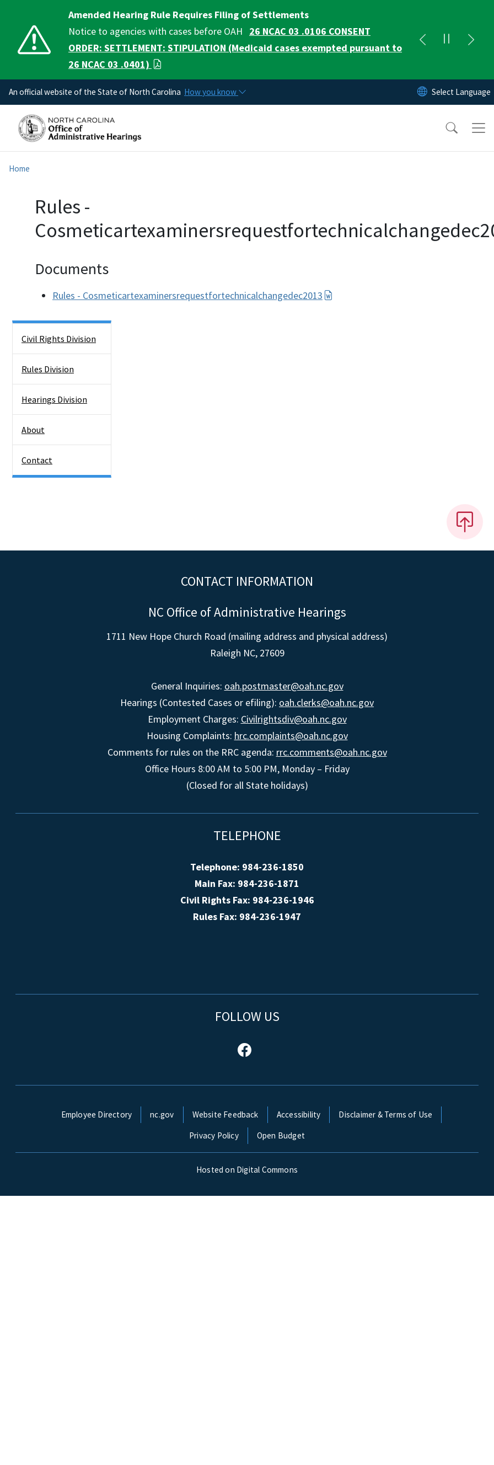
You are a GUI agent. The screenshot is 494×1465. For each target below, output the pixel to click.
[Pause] (446, 39)
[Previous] (422, 39)
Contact (37, 460)
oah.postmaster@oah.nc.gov (283, 686)
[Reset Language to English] (422, 92)
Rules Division (48, 369)
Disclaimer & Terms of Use (385, 1114)
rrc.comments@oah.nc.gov (331, 752)
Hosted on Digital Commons (247, 1169)
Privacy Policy (214, 1135)
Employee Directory (96, 1114)
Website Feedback (225, 1114)
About (33, 429)
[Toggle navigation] (478, 128)
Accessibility (299, 1114)
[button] (444, 128)
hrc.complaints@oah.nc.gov (291, 735)
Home (19, 168)
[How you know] (214, 92)
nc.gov (162, 1114)
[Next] (471, 39)
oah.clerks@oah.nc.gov (326, 702)
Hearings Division (54, 399)
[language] (461, 92)
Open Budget (281, 1135)
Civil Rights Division (59, 338)
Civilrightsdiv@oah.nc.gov (294, 719)
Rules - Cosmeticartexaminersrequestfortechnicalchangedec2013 (192, 295)
